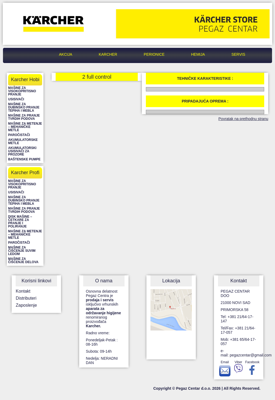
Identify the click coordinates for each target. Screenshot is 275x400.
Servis (238, 54)
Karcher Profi (25, 172)
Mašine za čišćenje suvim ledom (21, 251)
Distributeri (26, 298)
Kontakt (23, 291)
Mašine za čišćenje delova (23, 260)
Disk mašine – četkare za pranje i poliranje (20, 221)
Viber (238, 367)
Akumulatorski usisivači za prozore (22, 151)
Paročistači (19, 135)
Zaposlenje (26, 305)
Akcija (65, 54)
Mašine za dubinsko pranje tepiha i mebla (23, 107)
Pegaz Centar (32, 54)
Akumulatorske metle (23, 141)
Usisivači (16, 99)
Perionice (154, 54)
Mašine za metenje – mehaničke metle (25, 127)
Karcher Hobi (25, 79)
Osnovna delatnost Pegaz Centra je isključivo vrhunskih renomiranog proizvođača (103, 308)
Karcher (108, 54)
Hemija (198, 54)
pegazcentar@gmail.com (250, 355)
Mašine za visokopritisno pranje (22, 91)
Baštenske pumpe (24, 159)
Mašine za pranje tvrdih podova (24, 117)
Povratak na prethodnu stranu (243, 119)
